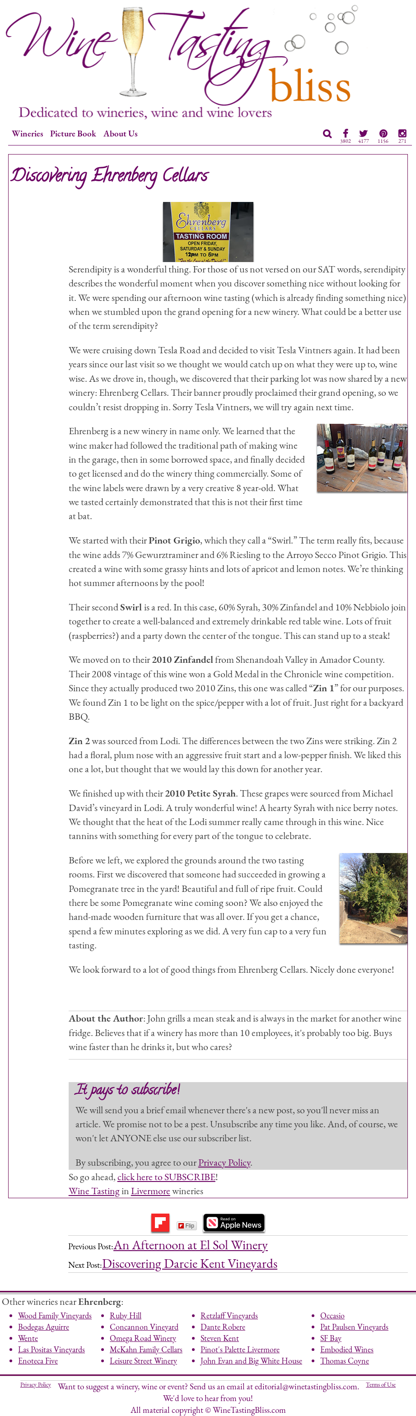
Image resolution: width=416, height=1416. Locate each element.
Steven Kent (220, 1338)
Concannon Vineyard (144, 1327)
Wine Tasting (94, 1190)
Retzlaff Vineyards (229, 1315)
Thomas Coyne (344, 1360)
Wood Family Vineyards (55, 1315)
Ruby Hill (125, 1315)
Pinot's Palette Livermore (240, 1349)
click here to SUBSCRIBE (166, 1176)
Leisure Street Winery (143, 1360)
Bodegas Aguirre (43, 1327)
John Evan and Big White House (251, 1360)
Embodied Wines (347, 1349)
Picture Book (73, 133)
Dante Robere (223, 1327)
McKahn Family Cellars (146, 1349)
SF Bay (330, 1338)
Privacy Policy (224, 1162)
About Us (120, 133)
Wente (28, 1338)
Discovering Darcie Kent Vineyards (189, 1263)
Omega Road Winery (143, 1338)
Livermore (150, 1190)
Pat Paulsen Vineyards (354, 1327)
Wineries (27, 133)
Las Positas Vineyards (51, 1349)
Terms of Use (381, 1384)
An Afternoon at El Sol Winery (190, 1244)
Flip (186, 1226)
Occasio (332, 1315)
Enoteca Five (38, 1360)
